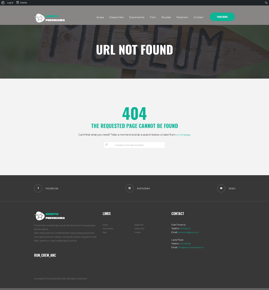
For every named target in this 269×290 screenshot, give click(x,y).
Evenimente (109, 230)
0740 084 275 (187, 230)
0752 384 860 (187, 245)
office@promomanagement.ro (194, 249)
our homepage (183, 134)
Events (21, 2)
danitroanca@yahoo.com (191, 234)
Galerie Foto (140, 230)
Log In (10, 2)
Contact (138, 234)
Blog (105, 234)
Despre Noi (140, 226)
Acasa (106, 226)
